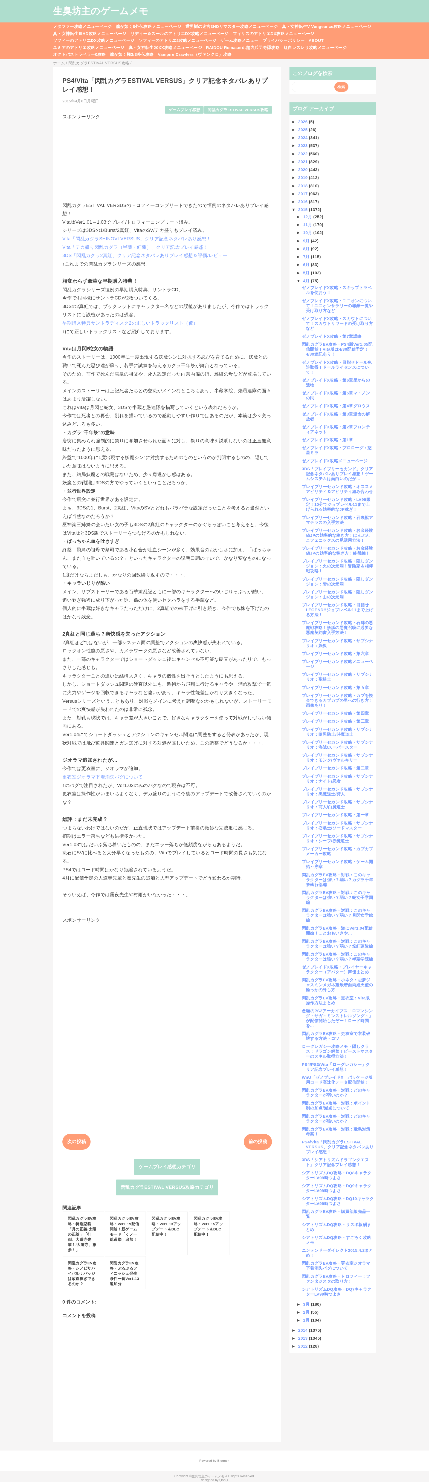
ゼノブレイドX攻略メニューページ (334, 461)
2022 (303, 153)
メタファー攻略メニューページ (82, 26)
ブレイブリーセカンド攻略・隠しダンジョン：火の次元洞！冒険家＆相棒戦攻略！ (337, 566)
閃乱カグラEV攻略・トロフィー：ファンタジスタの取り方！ (336, 1279)
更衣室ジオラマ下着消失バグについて (102, 777)
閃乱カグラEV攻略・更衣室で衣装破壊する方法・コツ (336, 1036)
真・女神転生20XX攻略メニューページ (165, 47)
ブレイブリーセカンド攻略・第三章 (335, 721)
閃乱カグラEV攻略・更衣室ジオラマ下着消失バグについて (336, 1265)
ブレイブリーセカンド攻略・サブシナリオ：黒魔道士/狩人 (337, 791)
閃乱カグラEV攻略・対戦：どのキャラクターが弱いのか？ (336, 1092)
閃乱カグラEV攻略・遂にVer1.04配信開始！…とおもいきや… (337, 930)
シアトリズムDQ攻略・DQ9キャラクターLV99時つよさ (336, 1188)
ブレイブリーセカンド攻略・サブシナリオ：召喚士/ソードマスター (337, 825)
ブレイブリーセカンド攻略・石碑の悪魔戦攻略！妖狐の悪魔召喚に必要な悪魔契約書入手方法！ (337, 627)
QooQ (223, 1480)
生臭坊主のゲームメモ (100, 11)
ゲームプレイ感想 (184, 110)
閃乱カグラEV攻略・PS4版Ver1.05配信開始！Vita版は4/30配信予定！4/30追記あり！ (337, 349)
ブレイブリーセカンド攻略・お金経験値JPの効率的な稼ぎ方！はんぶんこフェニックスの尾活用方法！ (337, 535)
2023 (303, 145)
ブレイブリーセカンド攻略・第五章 (335, 687)
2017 (303, 193)
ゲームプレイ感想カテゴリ (167, 1166)
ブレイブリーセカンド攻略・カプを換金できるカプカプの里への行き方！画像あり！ (337, 700)
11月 (308, 224)
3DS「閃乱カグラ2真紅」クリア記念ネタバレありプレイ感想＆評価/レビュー (145, 255)
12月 (308, 216)
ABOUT (316, 40)
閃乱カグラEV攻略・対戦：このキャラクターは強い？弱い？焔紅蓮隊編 (337, 943)
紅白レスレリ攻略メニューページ (315, 47)
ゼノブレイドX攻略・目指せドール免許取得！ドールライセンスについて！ (337, 367)
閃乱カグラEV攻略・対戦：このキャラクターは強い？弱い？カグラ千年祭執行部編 (337, 879)
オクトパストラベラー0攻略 (79, 54)
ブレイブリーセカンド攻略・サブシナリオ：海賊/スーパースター (337, 744)
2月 (307, 1312)
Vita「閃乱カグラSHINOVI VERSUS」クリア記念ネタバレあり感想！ (136, 238)
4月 (307, 280)
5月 (307, 272)
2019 (303, 177)
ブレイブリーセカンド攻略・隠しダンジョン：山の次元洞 (337, 594)
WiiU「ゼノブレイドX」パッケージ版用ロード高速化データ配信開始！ (337, 1080)
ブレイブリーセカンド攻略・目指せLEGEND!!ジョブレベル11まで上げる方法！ (337, 609)
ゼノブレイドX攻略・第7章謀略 (331, 336)
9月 (307, 240)
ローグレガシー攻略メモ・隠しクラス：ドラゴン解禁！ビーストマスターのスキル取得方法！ (337, 1051)
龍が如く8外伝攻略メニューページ (148, 26)
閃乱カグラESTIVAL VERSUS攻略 (238, 110)
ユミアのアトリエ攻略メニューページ (88, 47)
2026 (303, 121)
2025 (303, 129)
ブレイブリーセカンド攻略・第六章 (335, 653)
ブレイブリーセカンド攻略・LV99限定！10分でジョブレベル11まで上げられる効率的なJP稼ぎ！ (336, 504)
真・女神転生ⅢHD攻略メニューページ (89, 33)
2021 (303, 161)
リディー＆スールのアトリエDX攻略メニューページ (180, 33)
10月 (308, 232)
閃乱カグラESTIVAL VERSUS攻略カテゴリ (167, 1187)
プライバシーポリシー (284, 40)
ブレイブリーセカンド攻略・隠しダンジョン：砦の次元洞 (337, 581)
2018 (303, 185)
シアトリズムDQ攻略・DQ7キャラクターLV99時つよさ (336, 1291)
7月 (307, 256)
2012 (303, 1346)
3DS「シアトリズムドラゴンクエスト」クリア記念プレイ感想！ (335, 1162)
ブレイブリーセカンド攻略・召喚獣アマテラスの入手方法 (337, 520)
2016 (303, 201)
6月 (307, 264)
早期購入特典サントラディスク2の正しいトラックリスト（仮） (130, 323)
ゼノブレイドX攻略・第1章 (327, 439)
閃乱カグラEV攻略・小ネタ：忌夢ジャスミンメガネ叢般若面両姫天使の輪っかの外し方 (337, 985)
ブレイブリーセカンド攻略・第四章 (335, 713)
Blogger (222, 1460)
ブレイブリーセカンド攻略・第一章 (335, 814)
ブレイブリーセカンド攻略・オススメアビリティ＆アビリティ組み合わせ (337, 489)
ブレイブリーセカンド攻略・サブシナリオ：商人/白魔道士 (337, 804)
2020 (303, 169)
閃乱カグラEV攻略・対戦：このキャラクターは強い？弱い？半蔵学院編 (337, 956)
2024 (303, 137)
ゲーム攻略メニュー (239, 40)
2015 (303, 209)
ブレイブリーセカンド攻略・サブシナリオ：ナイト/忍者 (337, 778)
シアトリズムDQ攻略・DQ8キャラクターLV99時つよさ (336, 1175)
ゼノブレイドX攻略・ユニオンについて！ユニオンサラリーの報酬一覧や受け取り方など (337, 305)
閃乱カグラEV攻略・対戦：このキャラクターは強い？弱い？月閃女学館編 (337, 915)
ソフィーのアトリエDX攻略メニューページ (94, 40)
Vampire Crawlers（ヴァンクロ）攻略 (194, 54)
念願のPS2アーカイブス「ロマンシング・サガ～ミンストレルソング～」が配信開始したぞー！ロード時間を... (337, 1018)
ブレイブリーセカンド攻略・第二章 (335, 768)
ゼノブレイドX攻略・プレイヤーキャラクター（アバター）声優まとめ (337, 969)
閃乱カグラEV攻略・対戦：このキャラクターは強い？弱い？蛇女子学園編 (337, 897)
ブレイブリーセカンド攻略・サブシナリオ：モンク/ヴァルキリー (337, 757)
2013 (303, 1338)
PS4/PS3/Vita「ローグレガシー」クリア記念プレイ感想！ (336, 1067)
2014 (303, 1330)
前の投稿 (257, 1141)
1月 (307, 1320)
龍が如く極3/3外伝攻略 (132, 54)
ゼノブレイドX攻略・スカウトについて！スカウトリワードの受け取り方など (337, 323)
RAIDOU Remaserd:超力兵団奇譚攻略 (243, 47)
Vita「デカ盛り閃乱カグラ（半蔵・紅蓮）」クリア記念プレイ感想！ (135, 247)
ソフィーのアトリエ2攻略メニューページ (178, 40)
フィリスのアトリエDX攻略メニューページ (273, 33)
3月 (307, 1304)
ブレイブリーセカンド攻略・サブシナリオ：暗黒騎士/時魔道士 (337, 732)
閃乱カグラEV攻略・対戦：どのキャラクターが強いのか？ (336, 1118)
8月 (307, 248)
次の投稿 (76, 1141)
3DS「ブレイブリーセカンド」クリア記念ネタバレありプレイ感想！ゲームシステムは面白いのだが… (337, 473)
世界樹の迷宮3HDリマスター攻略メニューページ (231, 26)
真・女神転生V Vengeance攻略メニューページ (326, 26)
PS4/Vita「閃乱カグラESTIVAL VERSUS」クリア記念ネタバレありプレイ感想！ (338, 1147)
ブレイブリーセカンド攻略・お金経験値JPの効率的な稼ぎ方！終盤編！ (337, 550)
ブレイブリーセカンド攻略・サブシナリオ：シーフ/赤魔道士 (337, 838)
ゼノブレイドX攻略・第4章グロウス (336, 405)
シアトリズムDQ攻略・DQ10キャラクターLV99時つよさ (338, 1201)
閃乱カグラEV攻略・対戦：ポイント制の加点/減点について (336, 1105)
